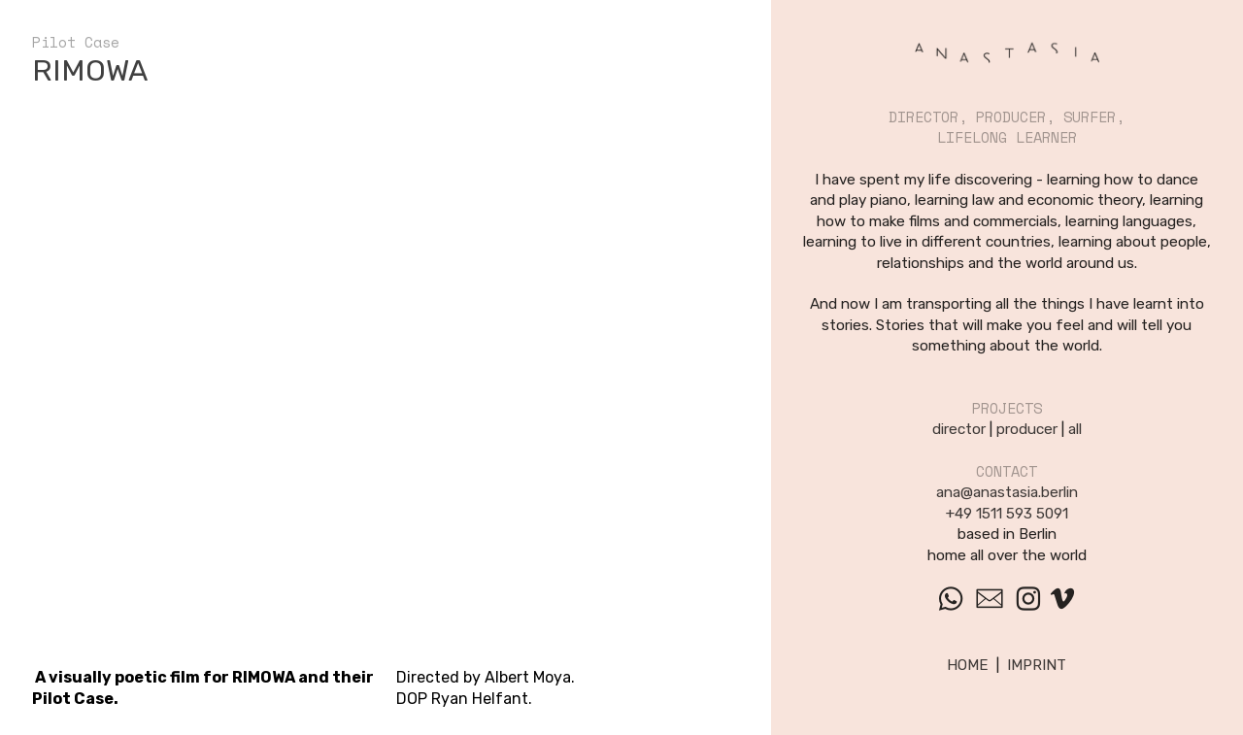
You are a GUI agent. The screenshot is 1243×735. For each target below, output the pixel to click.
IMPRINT (1036, 665)
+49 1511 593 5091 (1007, 513)
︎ (989, 599)
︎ (1028, 599)
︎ (950, 599)
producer (1027, 429)
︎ (1062, 599)
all (1075, 429)
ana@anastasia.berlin (1007, 492)
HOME (968, 665)
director (959, 429)
